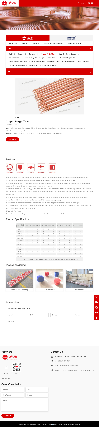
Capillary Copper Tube (37, 62)
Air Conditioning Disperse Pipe (34, 58)
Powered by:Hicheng (73, 424)
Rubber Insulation (14, 58)
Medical (36, 44)
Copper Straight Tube (48, 54)
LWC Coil (12, 54)
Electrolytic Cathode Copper (18, 65)
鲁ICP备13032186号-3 (60, 424)
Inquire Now (12, 139)
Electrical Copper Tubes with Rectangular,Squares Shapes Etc (68, 62)
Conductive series (75, 44)
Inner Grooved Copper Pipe (18, 62)
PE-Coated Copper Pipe (68, 58)
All (10, 48)
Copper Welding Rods (48, 65)
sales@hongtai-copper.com (69, 366)
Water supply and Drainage (54, 44)
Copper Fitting (51, 58)
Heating (25, 44)
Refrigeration (13, 44)
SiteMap (7, 378)
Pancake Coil (33, 54)
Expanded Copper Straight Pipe (69, 54)
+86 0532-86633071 (64, 361)
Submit (7, 416)
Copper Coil (22, 54)
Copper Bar (34, 65)
